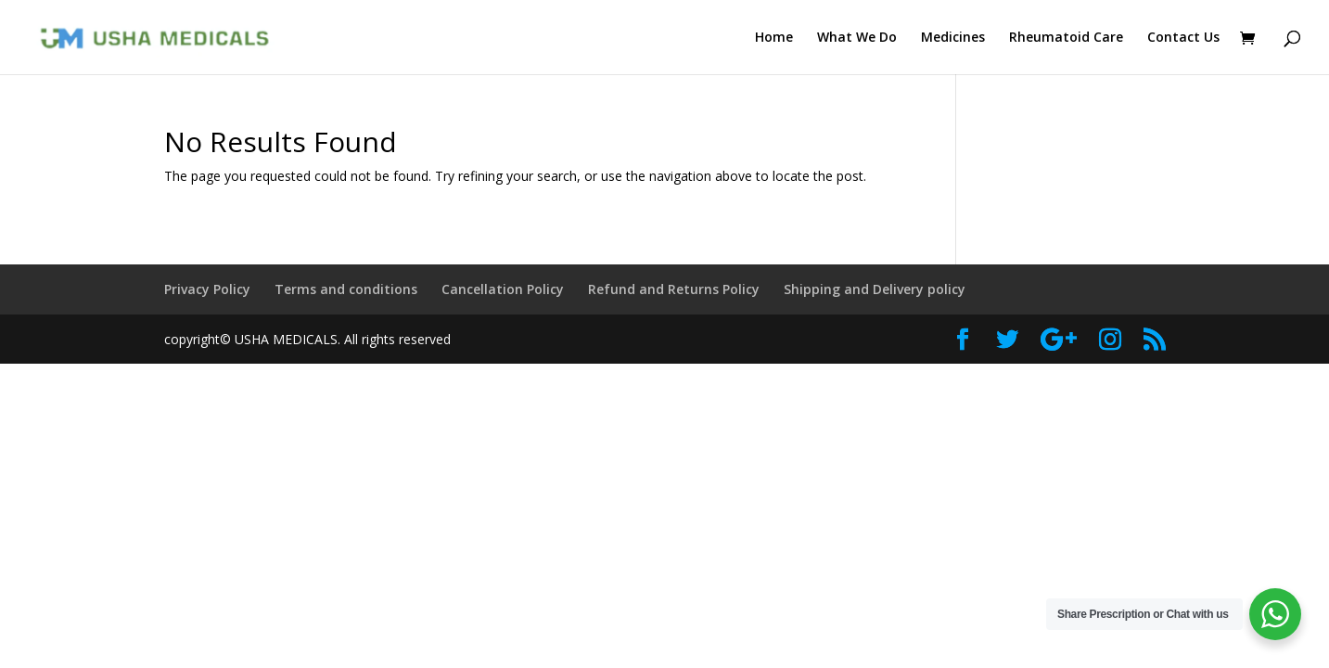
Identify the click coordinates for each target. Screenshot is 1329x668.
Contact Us (1183, 38)
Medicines (953, 38)
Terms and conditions (346, 289)
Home (774, 38)
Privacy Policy (207, 289)
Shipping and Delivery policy (874, 289)
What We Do (857, 38)
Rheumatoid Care (1066, 38)
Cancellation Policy (502, 289)
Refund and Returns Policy (674, 289)
